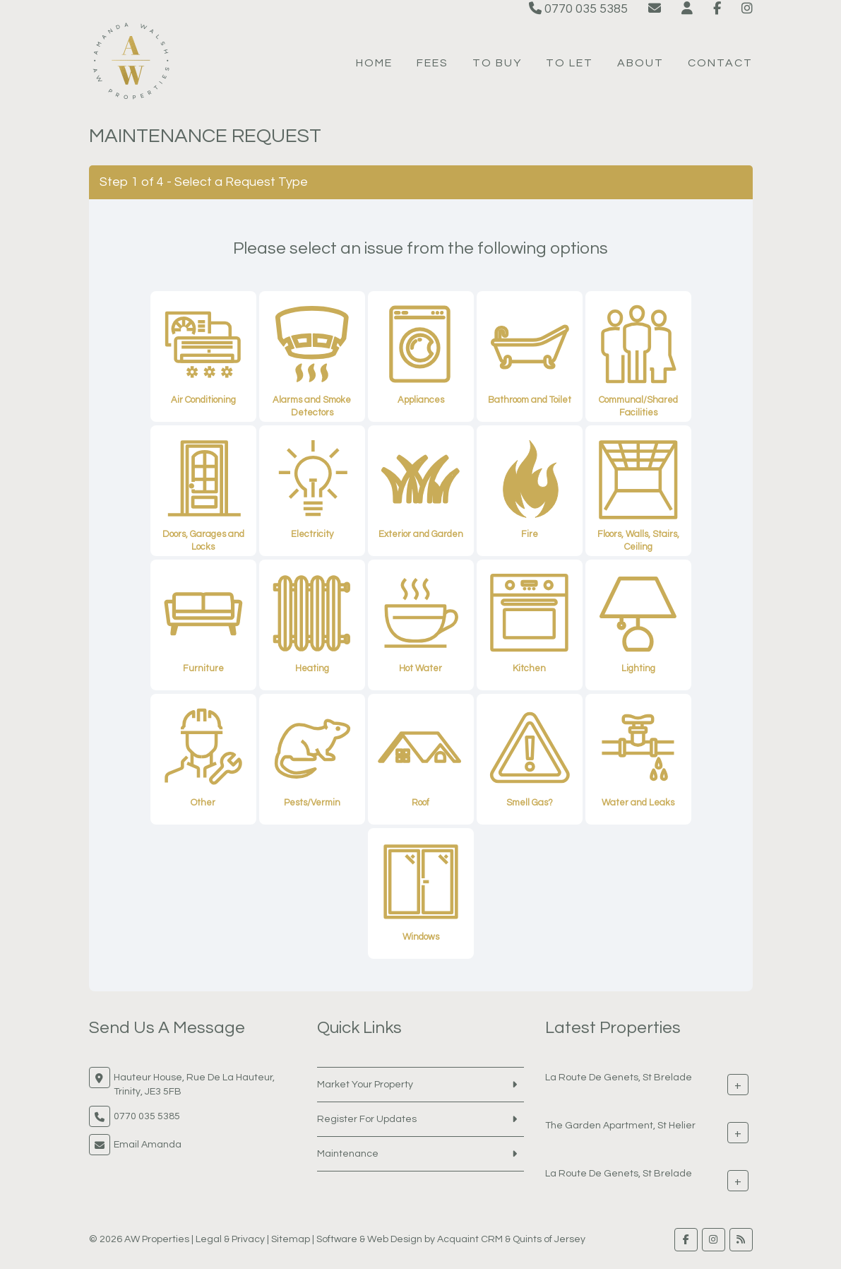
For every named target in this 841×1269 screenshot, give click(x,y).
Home (374, 63)
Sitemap (290, 1239)
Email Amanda (147, 1145)
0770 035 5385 (578, 9)
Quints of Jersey (549, 1239)
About (640, 63)
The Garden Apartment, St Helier (620, 1125)
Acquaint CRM (470, 1239)
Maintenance (347, 1154)
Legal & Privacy (230, 1239)
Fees (432, 63)
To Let (569, 63)
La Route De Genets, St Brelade (618, 1077)
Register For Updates (367, 1119)
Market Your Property (365, 1085)
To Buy (497, 63)
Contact (720, 63)
